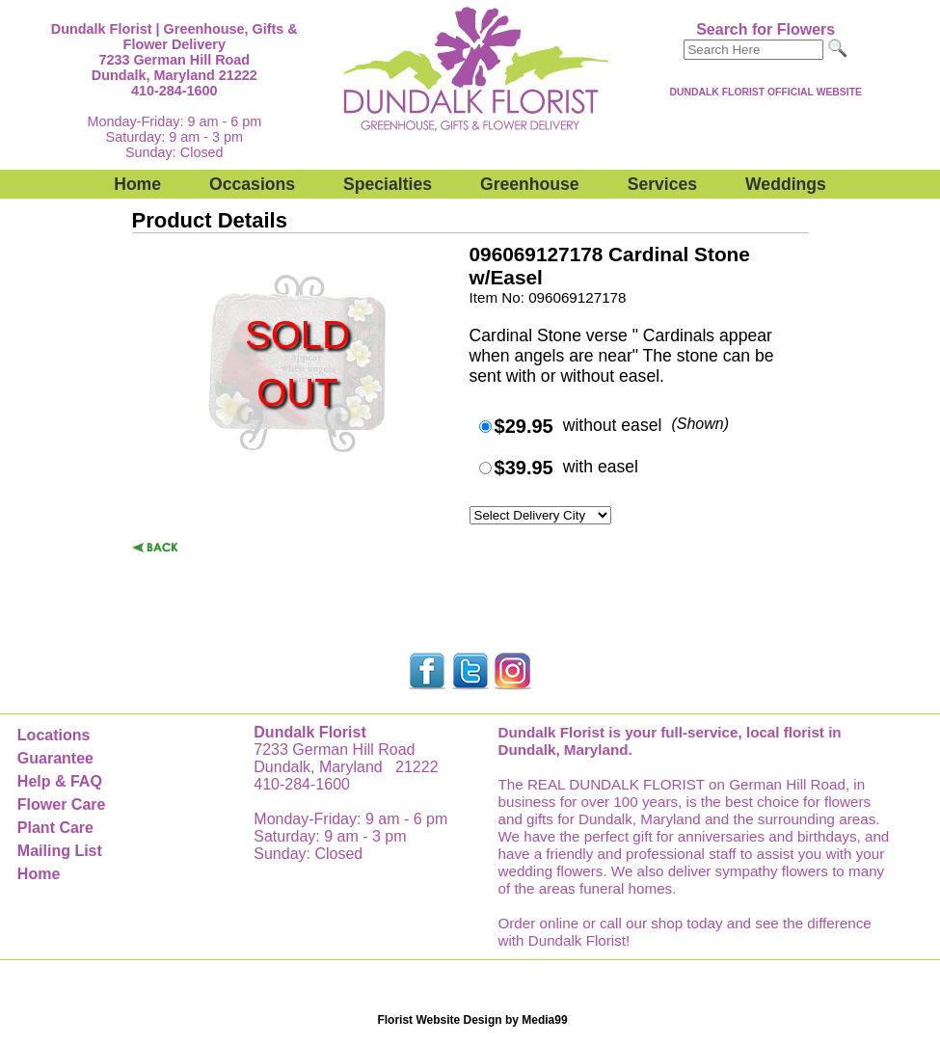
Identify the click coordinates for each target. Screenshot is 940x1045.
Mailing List (59, 851)
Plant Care (55, 827)
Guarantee (55, 758)
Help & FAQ (59, 781)
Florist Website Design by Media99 (472, 1020)
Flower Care (61, 804)
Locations (54, 735)
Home (137, 184)
